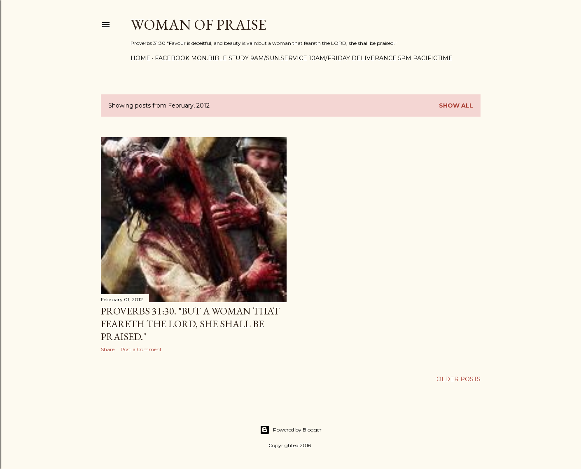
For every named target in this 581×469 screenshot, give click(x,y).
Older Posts (458, 379)
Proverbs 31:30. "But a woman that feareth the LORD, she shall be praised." (190, 324)
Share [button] (107, 349)
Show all (456, 105)
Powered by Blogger (291, 430)
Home (140, 58)
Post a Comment (141, 349)
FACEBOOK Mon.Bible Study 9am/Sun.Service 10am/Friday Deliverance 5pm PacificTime (304, 58)
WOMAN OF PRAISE (198, 24)
